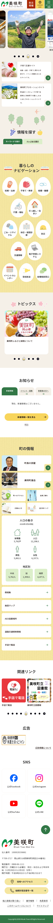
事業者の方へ (43, 391)
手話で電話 (10, 644)
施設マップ (10, 605)
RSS (26, 424)
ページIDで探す (33, 141)
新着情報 (9, 391)
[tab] (15, 56)
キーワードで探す (13, 141)
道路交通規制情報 (13, 631)
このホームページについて (19, 905)
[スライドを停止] (38, 56)
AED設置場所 (11, 618)
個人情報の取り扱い (11, 900)
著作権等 (30, 900)
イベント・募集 (26, 391)
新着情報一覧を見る (26, 417)
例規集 (8, 592)
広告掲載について (43, 747)
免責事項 (44, 900)
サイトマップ (43, 905)
